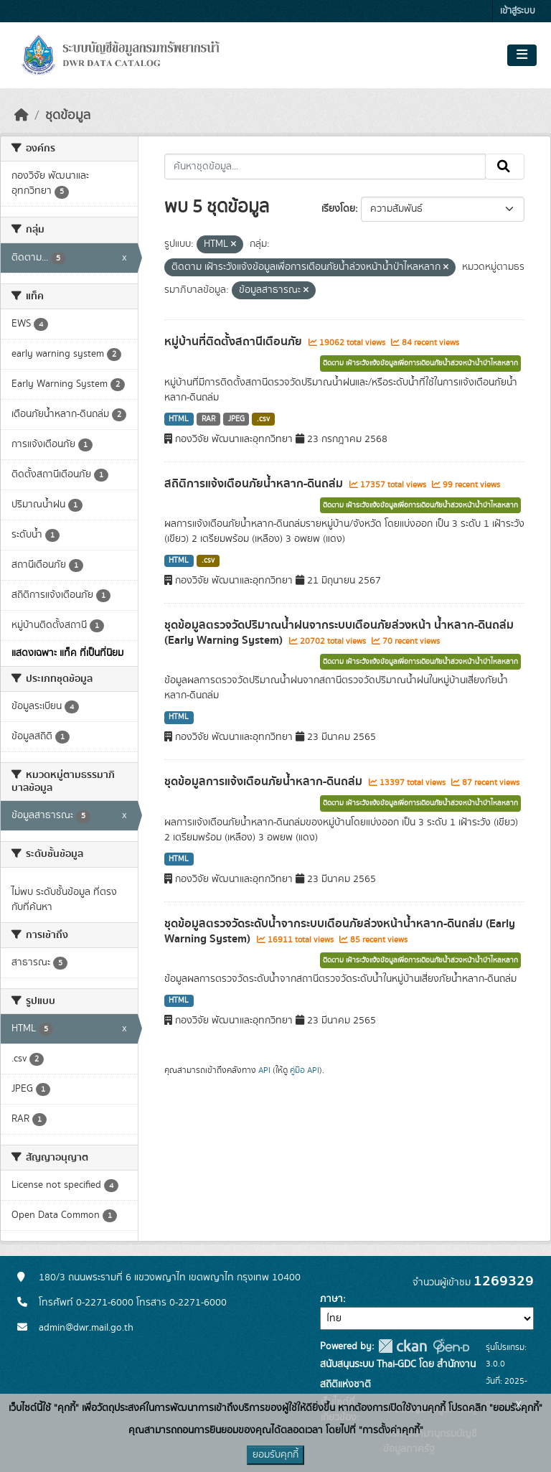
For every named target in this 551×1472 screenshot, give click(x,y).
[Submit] (504, 166)
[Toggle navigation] (522, 55)
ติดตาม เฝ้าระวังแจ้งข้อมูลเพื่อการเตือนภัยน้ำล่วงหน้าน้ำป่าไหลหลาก (420, 363)
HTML (179, 419)
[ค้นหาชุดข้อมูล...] (325, 166)
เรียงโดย (338, 209)
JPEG (236, 419)
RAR (208, 419)
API (264, 1070)
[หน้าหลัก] (21, 115)
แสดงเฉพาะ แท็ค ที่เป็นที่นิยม (67, 653)
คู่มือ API (304, 1070)
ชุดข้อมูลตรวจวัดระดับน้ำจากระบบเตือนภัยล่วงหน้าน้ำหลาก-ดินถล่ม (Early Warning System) (339, 931)
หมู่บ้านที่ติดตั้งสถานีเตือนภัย (234, 341)
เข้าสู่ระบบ (517, 11)
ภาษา (331, 1299)
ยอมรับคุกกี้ (275, 1455)
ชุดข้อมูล (67, 115)
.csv (263, 419)
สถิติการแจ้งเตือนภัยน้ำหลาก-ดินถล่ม (255, 483)
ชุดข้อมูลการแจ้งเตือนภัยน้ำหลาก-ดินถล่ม (264, 781)
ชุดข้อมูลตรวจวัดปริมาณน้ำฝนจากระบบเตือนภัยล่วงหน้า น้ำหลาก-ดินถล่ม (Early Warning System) (339, 633)
